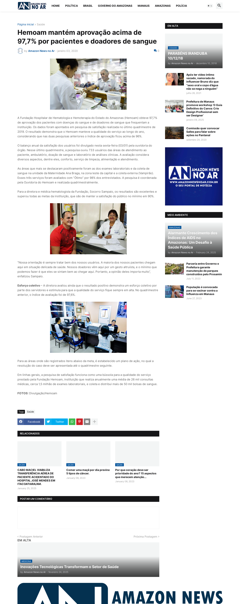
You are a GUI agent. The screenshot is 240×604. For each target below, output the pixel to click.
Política (71, 5)
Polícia (181, 5)
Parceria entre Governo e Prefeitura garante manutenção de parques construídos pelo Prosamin (204, 269)
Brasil (88, 5)
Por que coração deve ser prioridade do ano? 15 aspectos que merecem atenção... (135, 473)
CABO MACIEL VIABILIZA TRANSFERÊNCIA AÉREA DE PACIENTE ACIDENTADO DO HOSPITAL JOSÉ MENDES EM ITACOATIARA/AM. (36, 477)
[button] (210, 6)
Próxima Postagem (145, 536)
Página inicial (25, 24)
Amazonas (163, 5)
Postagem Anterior (31, 536)
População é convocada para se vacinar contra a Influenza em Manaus (202, 290)
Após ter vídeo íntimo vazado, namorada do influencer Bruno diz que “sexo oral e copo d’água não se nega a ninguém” (202, 81)
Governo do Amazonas (115, 5)
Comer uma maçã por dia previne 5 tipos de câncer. (88, 471)
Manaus (144, 5)
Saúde (41, 24)
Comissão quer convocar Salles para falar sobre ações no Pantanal (202, 132)
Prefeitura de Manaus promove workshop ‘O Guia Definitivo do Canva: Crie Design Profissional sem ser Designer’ (204, 108)
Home (56, 5)
